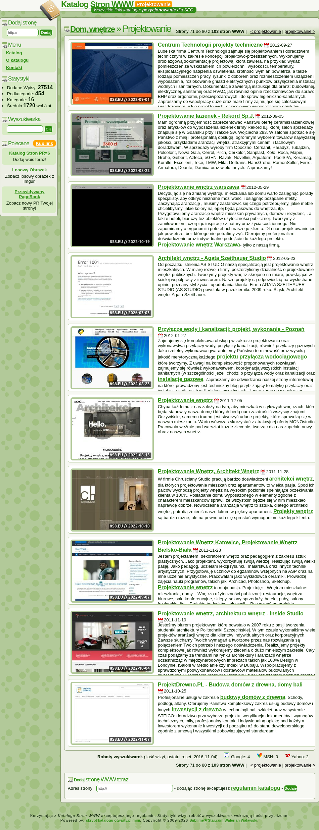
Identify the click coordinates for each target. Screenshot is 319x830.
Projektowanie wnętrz (185, 400)
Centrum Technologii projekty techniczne (210, 45)
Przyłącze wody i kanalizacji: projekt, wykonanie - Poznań (231, 329)
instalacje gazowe (180, 379)
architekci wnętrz (291, 479)
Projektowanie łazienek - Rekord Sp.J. (206, 116)
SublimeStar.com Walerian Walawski (223, 820)
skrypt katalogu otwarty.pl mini (113, 820)
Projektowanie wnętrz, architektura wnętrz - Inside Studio (231, 613)
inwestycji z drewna (197, 709)
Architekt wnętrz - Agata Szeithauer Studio (212, 258)
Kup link (44, 143)
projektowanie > (300, 31)
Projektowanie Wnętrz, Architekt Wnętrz (208, 471)
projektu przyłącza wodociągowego (261, 356)
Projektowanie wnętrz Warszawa (199, 244)
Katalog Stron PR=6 (29, 153)
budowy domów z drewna (252, 697)
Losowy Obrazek (29, 169)
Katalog (14, 52)
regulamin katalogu (255, 788)
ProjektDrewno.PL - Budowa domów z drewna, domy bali (230, 684)
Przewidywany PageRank (30, 194)
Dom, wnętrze (92, 29)
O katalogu (17, 60)
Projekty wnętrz (293, 511)
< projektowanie (265, 31)
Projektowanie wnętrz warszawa (198, 187)
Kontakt (14, 67)
